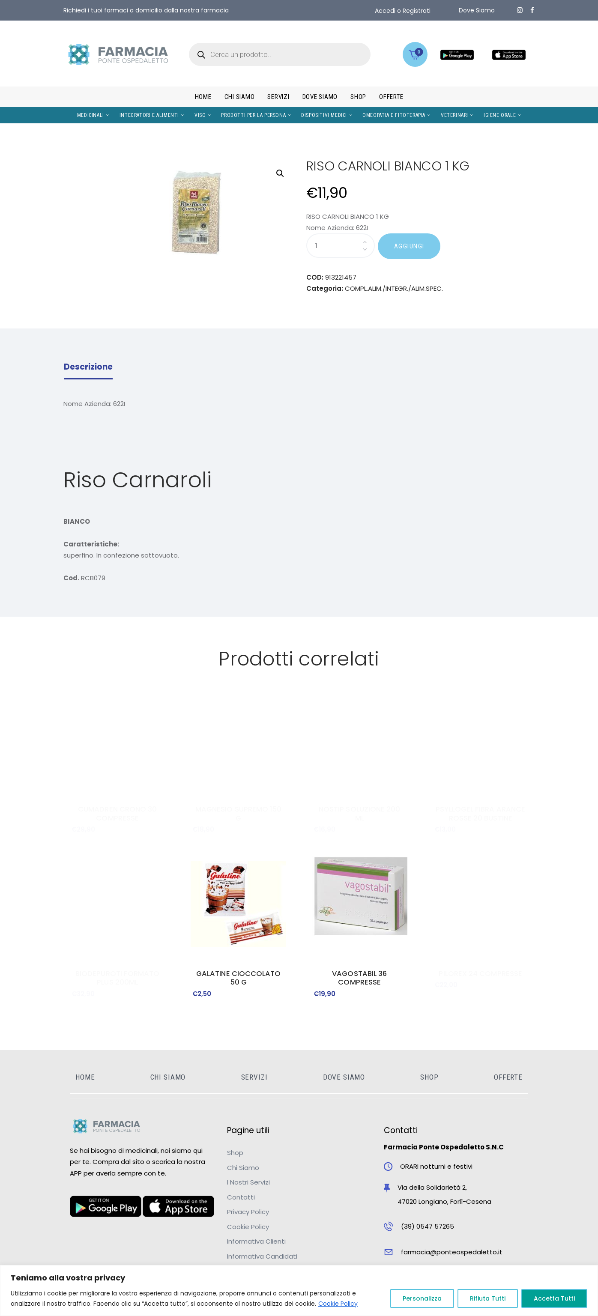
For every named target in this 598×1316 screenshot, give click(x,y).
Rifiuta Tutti (487, 1298)
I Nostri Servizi (248, 1182)
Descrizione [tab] (88, 367)
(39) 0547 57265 (427, 1226)
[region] (299, 1290)
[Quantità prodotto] (340, 245)
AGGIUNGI (409, 246)
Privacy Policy (248, 1211)
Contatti (241, 1197)
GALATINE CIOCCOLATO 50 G (238, 978)
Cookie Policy (338, 1303)
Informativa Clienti (256, 1241)
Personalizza (422, 1298)
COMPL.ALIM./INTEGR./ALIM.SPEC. (394, 288)
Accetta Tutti (554, 1298)
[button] (280, 173)
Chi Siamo (243, 1167)
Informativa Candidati (262, 1256)
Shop (235, 1152)
